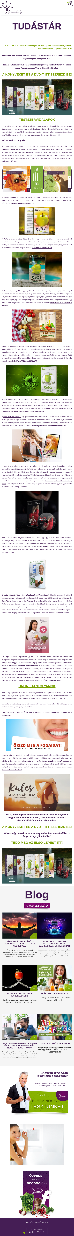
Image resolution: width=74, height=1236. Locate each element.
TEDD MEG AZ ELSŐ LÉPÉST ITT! (37, 842)
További (37, 905)
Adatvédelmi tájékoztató (37, 1222)
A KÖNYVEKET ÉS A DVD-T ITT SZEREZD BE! (37, 74)
